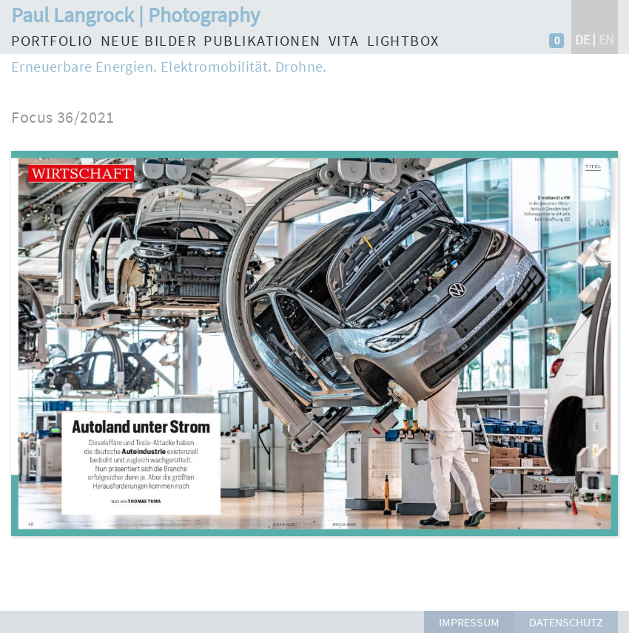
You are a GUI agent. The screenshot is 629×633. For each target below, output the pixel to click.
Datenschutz (566, 622)
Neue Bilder (149, 40)
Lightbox (403, 40)
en (606, 39)
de (582, 39)
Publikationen (262, 40)
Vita (344, 40)
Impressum (469, 622)
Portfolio (52, 40)
